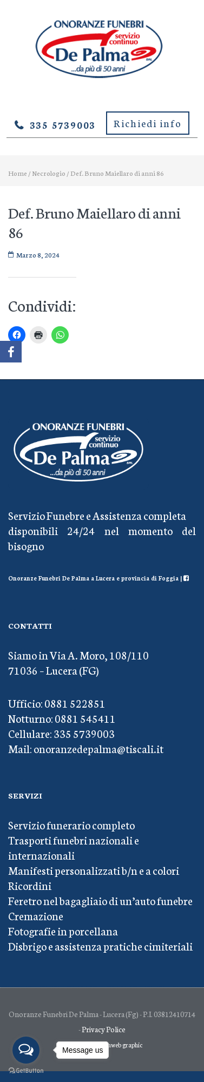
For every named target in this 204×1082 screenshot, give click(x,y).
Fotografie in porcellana (63, 930)
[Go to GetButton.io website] (26, 1070)
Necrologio (48, 172)
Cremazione (35, 915)
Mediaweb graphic (118, 1044)
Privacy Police (104, 1029)
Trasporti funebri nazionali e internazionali (73, 847)
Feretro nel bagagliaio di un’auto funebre (100, 900)
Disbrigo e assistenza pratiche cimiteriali (100, 945)
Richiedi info (148, 123)
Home (17, 172)
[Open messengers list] (26, 1050)
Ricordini (29, 885)
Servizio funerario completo (71, 824)
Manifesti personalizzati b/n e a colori (93, 870)
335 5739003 (63, 124)
